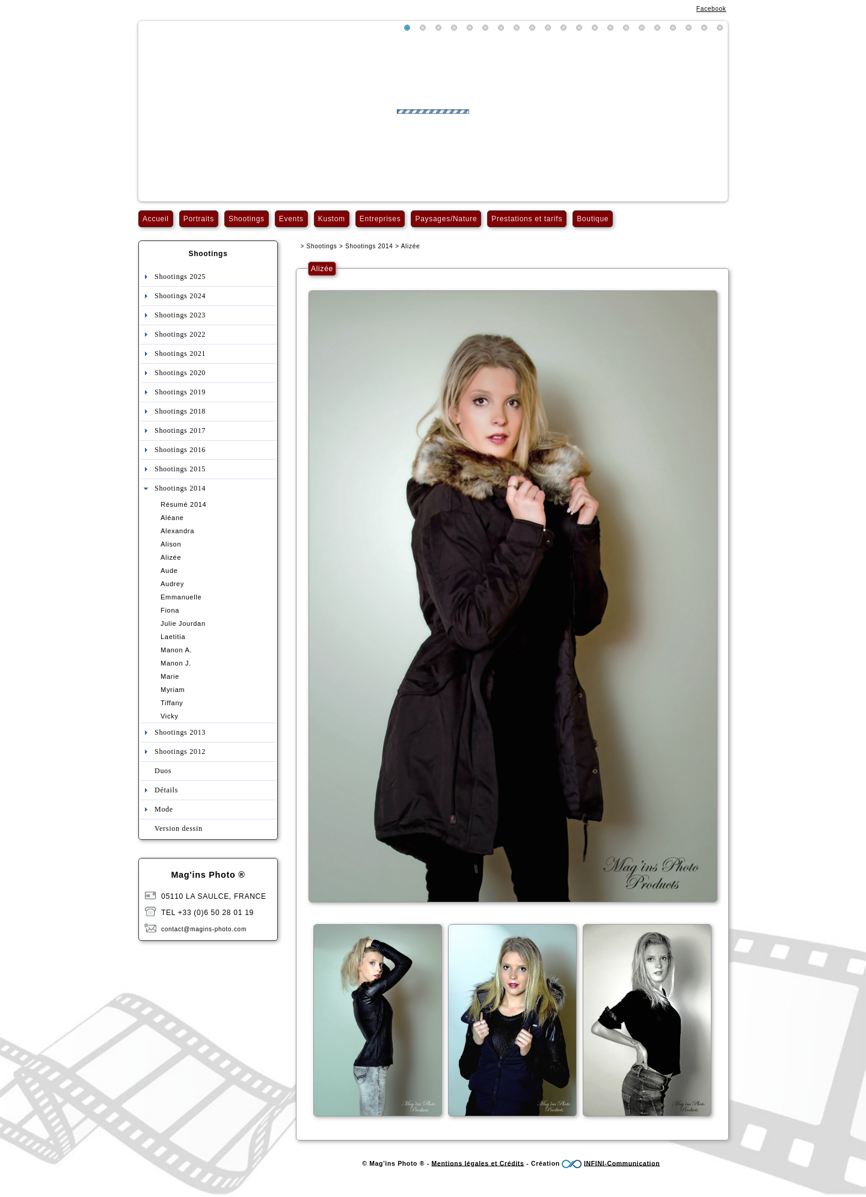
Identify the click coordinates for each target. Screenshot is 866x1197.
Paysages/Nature (446, 219)
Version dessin (179, 828)
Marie (170, 676)
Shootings (247, 219)
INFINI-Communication (622, 1163)
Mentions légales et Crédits (478, 1163)
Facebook (711, 8)
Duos (163, 771)
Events (291, 219)
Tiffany (172, 702)
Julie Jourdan (183, 623)
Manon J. (176, 663)
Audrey (172, 583)
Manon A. (176, 650)
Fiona (170, 610)
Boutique (593, 219)
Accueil (156, 219)
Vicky (170, 716)
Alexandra (177, 530)
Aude (169, 570)
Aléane (172, 517)
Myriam (173, 689)
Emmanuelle (181, 597)
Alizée (171, 557)
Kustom (331, 219)
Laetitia (173, 636)
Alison (171, 544)
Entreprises (380, 219)
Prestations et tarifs (526, 219)
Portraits (198, 219)
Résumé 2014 (183, 504)
